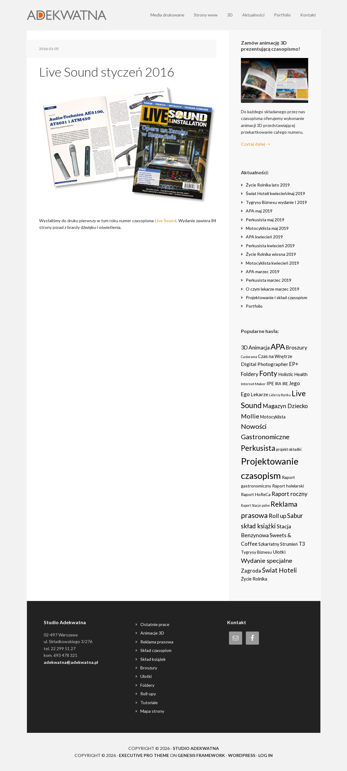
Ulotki (146, 676)
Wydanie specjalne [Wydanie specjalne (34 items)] (266, 560)
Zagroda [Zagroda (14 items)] (251, 570)
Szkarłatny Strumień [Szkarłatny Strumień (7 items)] (278, 544)
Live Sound (165, 220)
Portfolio (254, 306)
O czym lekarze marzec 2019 (272, 288)
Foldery (147, 685)
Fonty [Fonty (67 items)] (268, 373)
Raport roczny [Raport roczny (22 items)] (289, 493)
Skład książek (153, 659)
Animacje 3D (152, 632)
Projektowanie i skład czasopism (276, 297)
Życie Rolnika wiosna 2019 (271, 254)
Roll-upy (148, 693)
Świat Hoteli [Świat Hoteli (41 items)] (279, 570)
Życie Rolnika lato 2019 (268, 184)
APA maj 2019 (259, 210)
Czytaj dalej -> (255, 144)
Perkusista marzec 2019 (268, 280)
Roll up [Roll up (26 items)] (277, 515)
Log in (265, 755)
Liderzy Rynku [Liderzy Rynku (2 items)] (280, 395)
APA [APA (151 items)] (278, 346)
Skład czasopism (156, 650)
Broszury (148, 667)
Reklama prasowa (156, 641)
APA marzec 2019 (262, 271)
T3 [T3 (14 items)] (302, 544)
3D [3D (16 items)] (244, 347)
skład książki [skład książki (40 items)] (258, 526)
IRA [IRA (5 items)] (278, 383)
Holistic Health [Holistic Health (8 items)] (293, 374)
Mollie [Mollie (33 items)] (250, 416)
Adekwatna (66, 15)
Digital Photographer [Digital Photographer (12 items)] (264, 364)
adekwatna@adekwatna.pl (71, 662)
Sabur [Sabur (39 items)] (295, 515)
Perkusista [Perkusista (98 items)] (258, 447)
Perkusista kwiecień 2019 (270, 245)
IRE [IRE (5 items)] (285, 383)
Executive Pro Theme (144, 755)
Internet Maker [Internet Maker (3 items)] (253, 384)
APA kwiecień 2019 (264, 236)
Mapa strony (152, 711)
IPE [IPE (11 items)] (270, 383)
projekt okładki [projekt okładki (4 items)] (288, 449)
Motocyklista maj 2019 (267, 228)
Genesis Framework (201, 755)
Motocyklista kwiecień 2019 (272, 263)
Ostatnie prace (154, 624)
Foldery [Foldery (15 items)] (249, 374)
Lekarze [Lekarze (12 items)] (259, 394)
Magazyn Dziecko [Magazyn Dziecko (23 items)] (285, 406)
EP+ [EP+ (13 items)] (293, 364)
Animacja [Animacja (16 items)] (259, 347)
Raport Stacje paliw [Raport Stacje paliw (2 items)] (255, 505)
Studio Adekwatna (196, 748)
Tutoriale (149, 702)
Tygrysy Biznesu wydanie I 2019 (276, 202)
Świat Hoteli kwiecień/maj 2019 (275, 193)
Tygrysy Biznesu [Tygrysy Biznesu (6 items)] (256, 552)
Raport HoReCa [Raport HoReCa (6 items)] (256, 494)
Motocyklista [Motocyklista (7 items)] (273, 416)
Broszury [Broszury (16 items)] (296, 347)
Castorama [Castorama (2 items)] (249, 357)
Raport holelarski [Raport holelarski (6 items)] (288, 485)
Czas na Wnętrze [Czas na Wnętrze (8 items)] (275, 356)
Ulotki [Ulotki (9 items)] (279, 552)
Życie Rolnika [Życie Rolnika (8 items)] (254, 578)
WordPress (241, 755)
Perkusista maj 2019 (265, 219)
